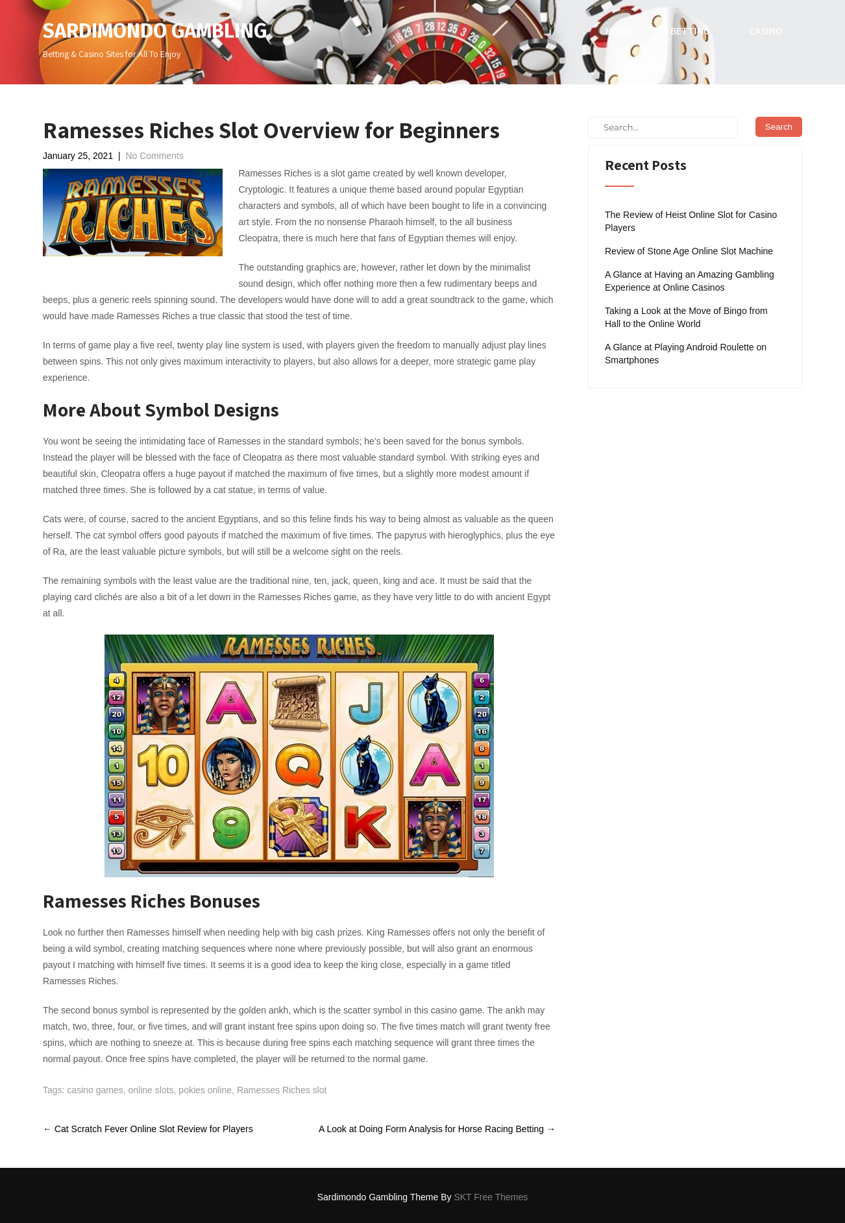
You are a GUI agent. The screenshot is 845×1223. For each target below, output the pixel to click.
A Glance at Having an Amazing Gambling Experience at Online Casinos (689, 281)
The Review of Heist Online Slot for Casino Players (691, 221)
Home (618, 31)
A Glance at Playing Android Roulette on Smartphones (685, 353)
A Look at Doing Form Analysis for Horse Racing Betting (437, 1129)
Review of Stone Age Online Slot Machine (689, 251)
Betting (690, 31)
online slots (151, 1090)
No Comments (154, 156)
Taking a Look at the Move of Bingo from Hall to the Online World (686, 317)
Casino (766, 31)
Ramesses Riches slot (282, 1090)
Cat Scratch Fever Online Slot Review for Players (148, 1129)
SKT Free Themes (491, 1197)
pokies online (205, 1090)
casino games (95, 1090)
